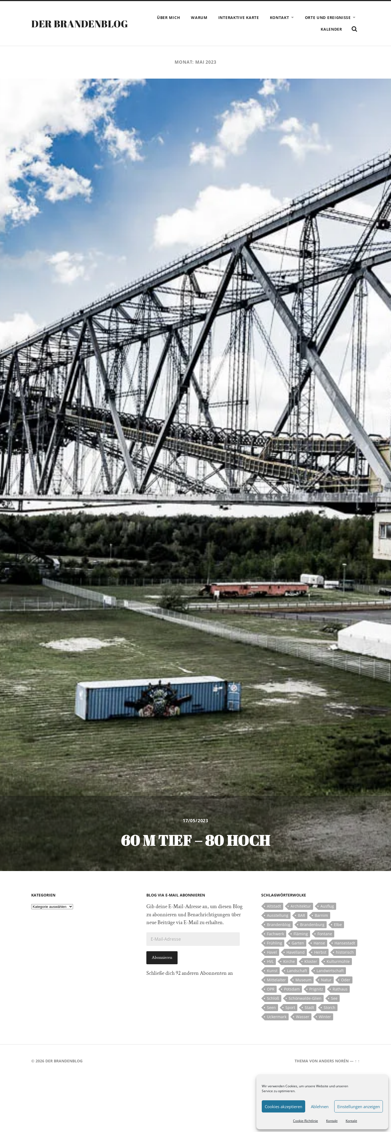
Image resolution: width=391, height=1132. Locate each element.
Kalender (331, 29)
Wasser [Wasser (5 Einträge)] (302, 1016)
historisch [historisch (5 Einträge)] (345, 952)
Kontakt (332, 1120)
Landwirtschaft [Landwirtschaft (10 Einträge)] (330, 970)
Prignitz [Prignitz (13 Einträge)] (316, 989)
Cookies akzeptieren (283, 1106)
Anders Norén (334, 1060)
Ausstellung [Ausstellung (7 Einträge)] (277, 915)
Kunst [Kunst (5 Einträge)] (272, 970)
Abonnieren (162, 957)
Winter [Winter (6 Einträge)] (325, 1016)
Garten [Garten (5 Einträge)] (298, 943)
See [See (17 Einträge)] (334, 998)
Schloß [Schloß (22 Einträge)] (273, 998)
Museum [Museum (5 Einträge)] (303, 979)
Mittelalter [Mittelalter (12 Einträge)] (276, 979)
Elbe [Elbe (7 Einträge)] (338, 924)
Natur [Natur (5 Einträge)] (326, 979)
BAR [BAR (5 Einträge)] (301, 915)
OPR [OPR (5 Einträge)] (271, 989)
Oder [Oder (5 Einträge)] (345, 979)
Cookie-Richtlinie (305, 1120)
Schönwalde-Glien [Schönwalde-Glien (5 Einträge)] (305, 998)
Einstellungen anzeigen (358, 1106)
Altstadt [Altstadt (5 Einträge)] (274, 906)
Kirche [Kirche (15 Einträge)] (289, 961)
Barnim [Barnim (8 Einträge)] (321, 915)
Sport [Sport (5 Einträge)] (290, 1007)
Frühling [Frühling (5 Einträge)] (274, 943)
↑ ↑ (357, 1060)
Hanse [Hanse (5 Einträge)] (319, 943)
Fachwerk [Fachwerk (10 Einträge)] (275, 933)
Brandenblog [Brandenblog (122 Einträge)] (279, 924)
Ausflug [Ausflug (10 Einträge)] (327, 906)
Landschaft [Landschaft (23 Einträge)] (297, 970)
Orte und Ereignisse (328, 17)
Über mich (168, 17)
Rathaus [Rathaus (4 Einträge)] (340, 989)
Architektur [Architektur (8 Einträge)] (301, 906)
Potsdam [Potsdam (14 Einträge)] (292, 989)
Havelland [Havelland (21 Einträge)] (295, 952)
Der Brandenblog (79, 23)
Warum (199, 17)
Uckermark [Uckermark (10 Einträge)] (276, 1016)
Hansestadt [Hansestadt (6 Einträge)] (345, 943)
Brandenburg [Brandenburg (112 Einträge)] (312, 924)
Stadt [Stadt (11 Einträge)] (309, 1007)
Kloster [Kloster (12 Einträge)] (310, 961)
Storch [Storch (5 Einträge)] (329, 1007)
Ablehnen (320, 1106)
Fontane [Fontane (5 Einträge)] (324, 933)
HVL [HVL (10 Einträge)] (270, 961)
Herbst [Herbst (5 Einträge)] (320, 952)
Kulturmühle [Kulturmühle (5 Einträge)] (338, 961)
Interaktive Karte (238, 17)
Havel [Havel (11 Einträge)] (272, 952)
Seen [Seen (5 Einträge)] (271, 1007)
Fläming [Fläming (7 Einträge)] (301, 933)
